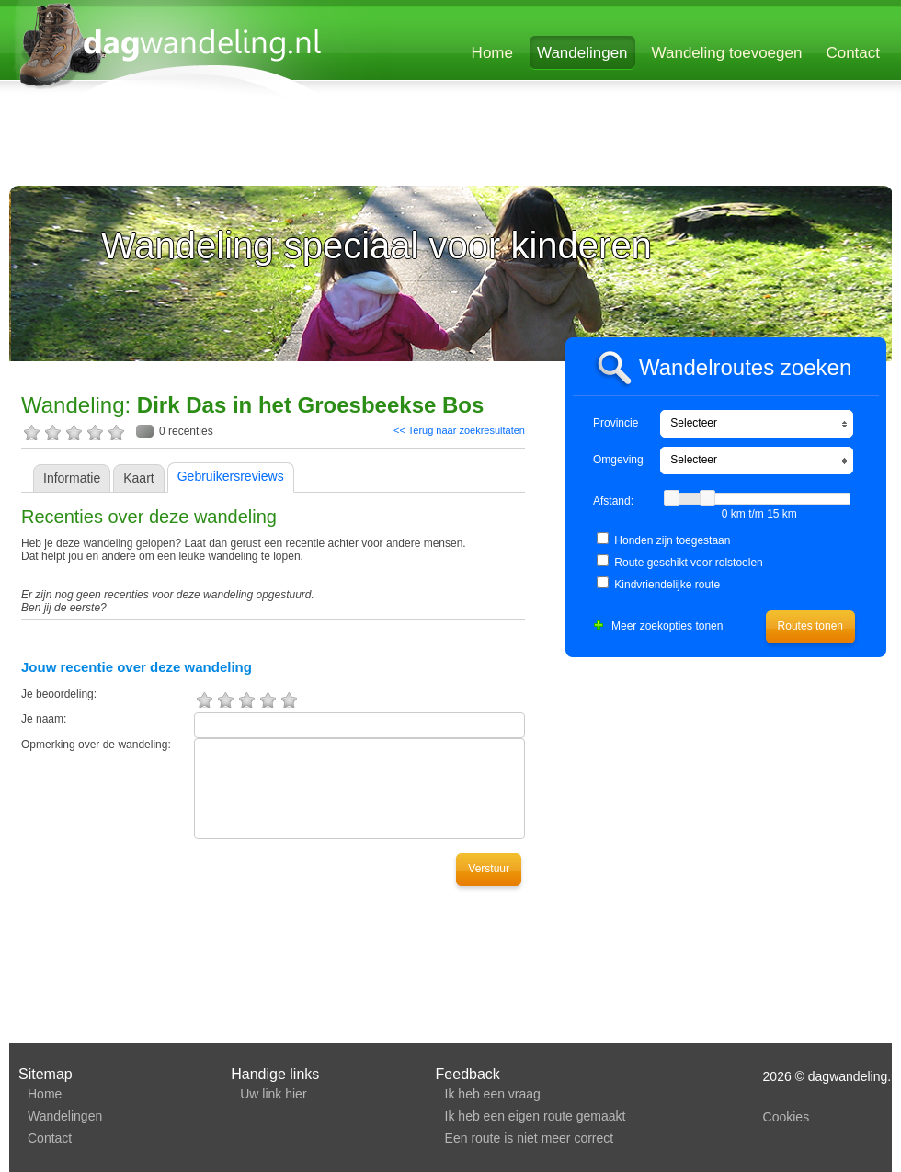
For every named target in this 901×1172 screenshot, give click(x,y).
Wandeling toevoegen (727, 53)
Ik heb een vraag (493, 1094)
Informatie (71, 478)
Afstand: (613, 501)
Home (492, 53)
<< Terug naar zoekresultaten (459, 430)
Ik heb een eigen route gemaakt (535, 1116)
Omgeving (618, 459)
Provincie (615, 422)
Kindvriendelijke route (667, 584)
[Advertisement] (234, 144)
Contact (853, 53)
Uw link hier (273, 1094)
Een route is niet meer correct (529, 1138)
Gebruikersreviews (230, 476)
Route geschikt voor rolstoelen (688, 562)
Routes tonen (810, 626)
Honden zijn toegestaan (672, 540)
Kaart (138, 478)
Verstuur (488, 868)
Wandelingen (582, 53)
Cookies (786, 1116)
